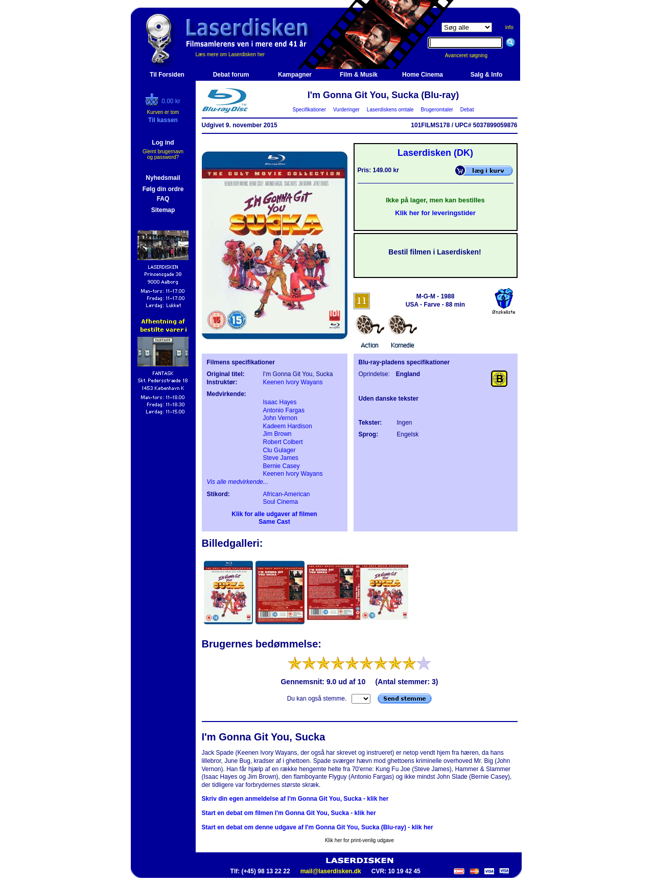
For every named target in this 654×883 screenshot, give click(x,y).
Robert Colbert (283, 442)
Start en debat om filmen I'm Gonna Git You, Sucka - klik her (289, 813)
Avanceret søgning (472, 55)
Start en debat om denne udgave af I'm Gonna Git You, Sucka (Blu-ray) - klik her (317, 827)
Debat (467, 109)
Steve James (280, 457)
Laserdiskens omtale (390, 109)
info (509, 27)
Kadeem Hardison (287, 426)
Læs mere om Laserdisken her (230, 54)
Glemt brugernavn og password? (163, 154)
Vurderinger (347, 109)
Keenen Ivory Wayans (293, 382)
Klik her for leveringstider (435, 213)
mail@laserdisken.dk (330, 871)
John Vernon (280, 418)
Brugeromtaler (437, 109)
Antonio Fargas (284, 410)
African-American (286, 494)
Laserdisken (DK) (435, 153)
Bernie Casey (281, 466)
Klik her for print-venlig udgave (359, 840)
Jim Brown (277, 433)
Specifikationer (309, 109)
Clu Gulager (279, 450)
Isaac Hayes (280, 402)
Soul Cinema (280, 501)
